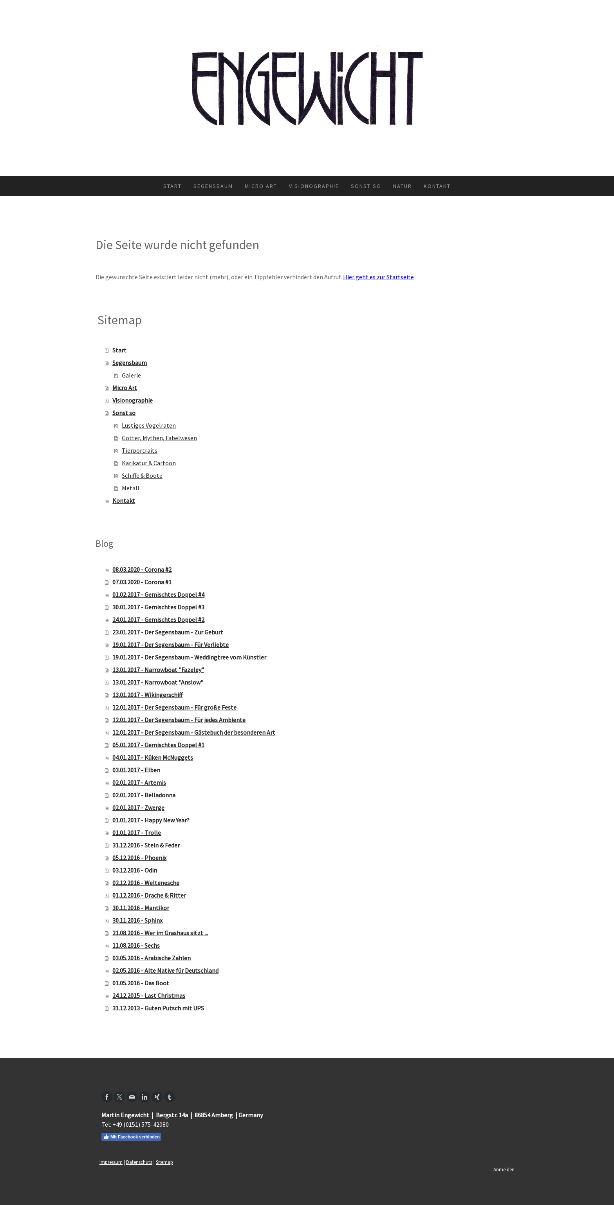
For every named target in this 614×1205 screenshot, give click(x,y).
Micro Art (261, 186)
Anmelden (504, 1169)
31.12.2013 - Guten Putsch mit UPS (158, 1008)
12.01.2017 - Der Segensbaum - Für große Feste (174, 707)
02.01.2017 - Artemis (139, 782)
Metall (130, 488)
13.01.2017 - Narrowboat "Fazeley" (158, 670)
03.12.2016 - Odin (134, 870)
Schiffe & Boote (142, 475)
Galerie (131, 375)
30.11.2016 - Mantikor (140, 908)
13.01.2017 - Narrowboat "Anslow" (157, 682)
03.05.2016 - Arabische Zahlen (151, 958)
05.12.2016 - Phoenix (139, 858)
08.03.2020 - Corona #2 (142, 569)
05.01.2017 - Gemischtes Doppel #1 (158, 745)
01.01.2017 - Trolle (136, 832)
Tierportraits (139, 450)
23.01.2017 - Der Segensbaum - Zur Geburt (167, 632)
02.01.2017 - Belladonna (143, 795)
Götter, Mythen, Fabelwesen (159, 438)
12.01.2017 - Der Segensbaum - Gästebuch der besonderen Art (193, 732)
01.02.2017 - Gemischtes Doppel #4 (158, 594)
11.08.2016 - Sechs (136, 945)
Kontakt (437, 186)
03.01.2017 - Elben (136, 770)
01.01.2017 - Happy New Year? (151, 820)
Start (172, 186)
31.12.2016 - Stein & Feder (146, 845)
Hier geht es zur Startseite (378, 277)
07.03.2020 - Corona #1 (142, 582)
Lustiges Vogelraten (149, 425)
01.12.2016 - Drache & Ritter (149, 895)
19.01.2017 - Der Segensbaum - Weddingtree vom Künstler (189, 657)
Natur (402, 186)
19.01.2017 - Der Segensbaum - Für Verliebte (170, 645)
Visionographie (314, 186)
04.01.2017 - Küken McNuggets (152, 757)
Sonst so (366, 186)
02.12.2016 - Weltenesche (145, 883)
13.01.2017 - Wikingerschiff (147, 695)
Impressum (111, 1162)
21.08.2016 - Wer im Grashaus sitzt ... (160, 933)
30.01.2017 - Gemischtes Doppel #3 (158, 607)
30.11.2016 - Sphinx (137, 920)
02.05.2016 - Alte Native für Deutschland (165, 970)
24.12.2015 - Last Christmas (148, 995)
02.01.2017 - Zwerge (138, 807)
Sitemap (164, 1162)
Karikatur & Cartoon (149, 463)
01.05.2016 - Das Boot (140, 983)
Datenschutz (139, 1162)
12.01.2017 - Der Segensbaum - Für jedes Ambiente (179, 720)
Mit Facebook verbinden (131, 1137)
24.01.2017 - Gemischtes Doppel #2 (158, 619)
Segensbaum (213, 186)
